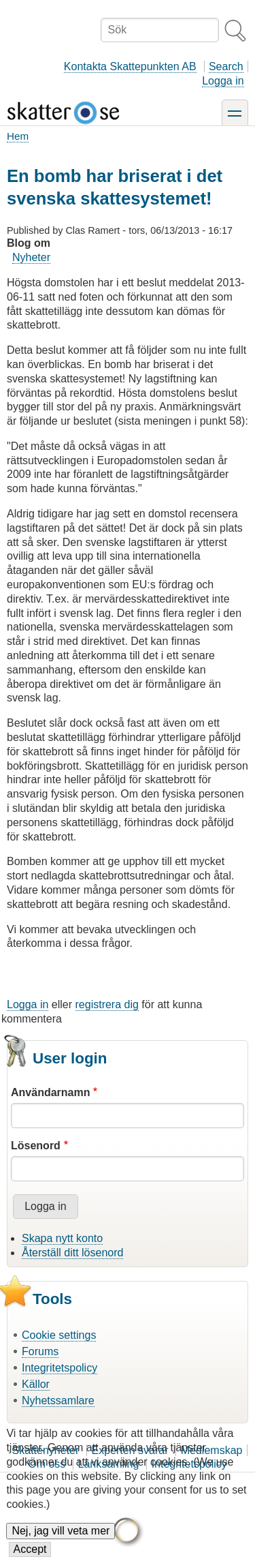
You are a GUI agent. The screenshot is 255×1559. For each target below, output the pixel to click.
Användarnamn (50, 1092)
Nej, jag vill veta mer (60, 1533)
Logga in (222, 81)
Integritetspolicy (59, 1368)
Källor (36, 1384)
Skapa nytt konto (62, 1238)
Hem (18, 136)
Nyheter (31, 257)
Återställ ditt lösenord (72, 1252)
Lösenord (36, 1145)
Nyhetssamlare (58, 1400)
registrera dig (107, 1004)
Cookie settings (59, 1335)
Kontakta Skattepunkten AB (130, 66)
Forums (40, 1351)
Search (226, 66)
